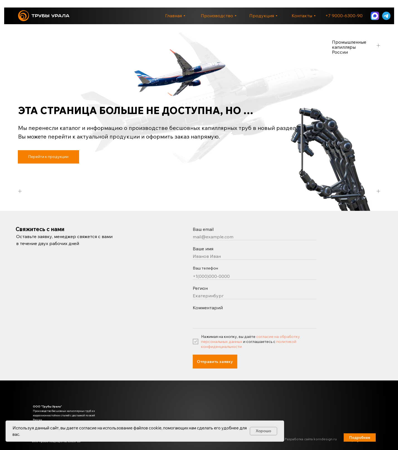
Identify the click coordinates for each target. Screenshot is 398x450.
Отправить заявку (215, 361)
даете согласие (81, 428)
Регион (200, 288)
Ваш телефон (205, 268)
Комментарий (208, 307)
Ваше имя (203, 248)
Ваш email (203, 229)
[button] (360, 437)
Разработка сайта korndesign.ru (311, 439)
